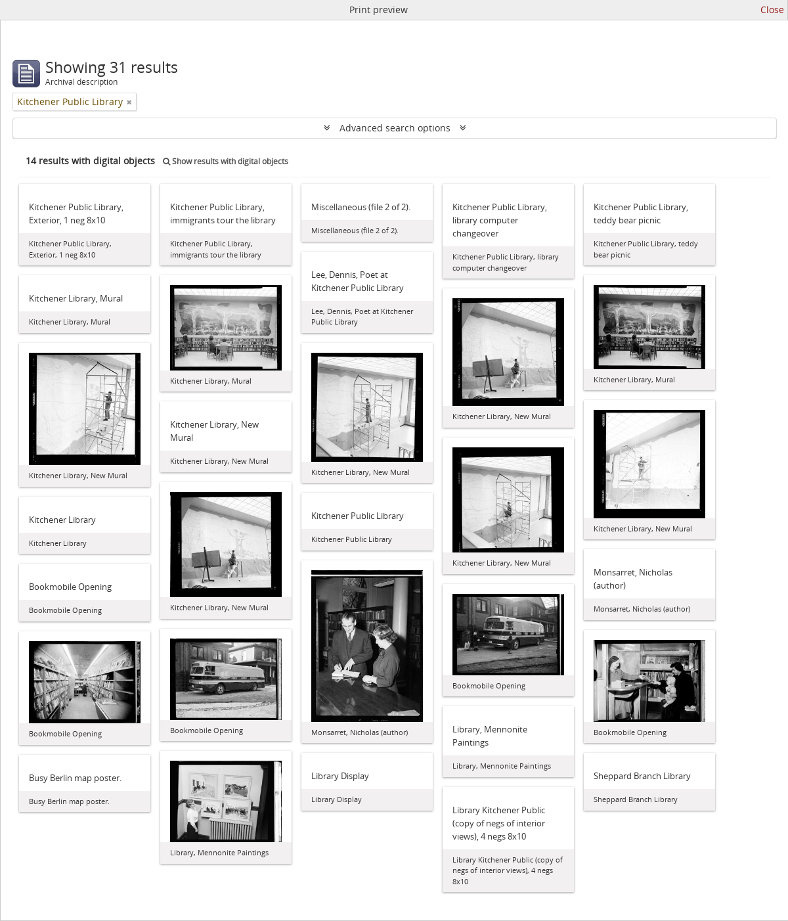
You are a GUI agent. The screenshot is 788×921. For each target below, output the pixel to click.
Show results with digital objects (225, 161)
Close (772, 9)
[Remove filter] (129, 101)
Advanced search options (395, 128)
